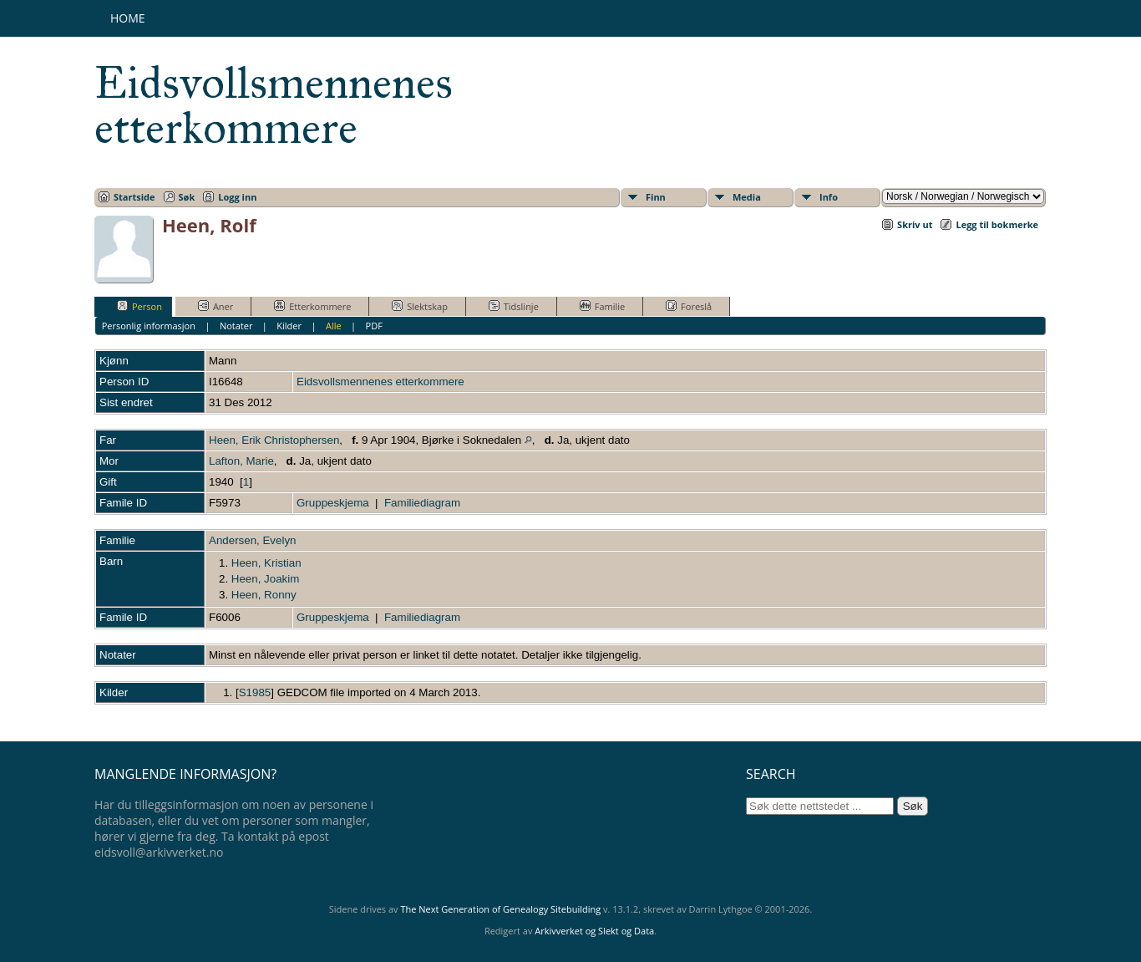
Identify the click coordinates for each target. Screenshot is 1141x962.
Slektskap (420, 306)
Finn (656, 197)
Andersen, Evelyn (252, 540)
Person (139, 306)
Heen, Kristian (266, 563)
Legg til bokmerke (997, 224)
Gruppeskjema (333, 502)
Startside (134, 197)
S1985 (255, 692)
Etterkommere (312, 306)
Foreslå (689, 306)
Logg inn (237, 197)
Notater (236, 325)
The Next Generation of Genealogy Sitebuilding (500, 909)
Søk (187, 197)
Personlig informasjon (148, 325)
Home (127, 18)
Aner (215, 306)
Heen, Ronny (264, 594)
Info (828, 197)
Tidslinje (514, 306)
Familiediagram (422, 502)
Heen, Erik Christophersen (274, 440)
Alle (334, 325)
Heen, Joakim (265, 579)
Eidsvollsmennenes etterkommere (273, 105)
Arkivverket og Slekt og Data (594, 930)
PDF (374, 325)
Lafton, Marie (241, 461)
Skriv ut (914, 224)
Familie (602, 306)
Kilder (289, 325)
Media (747, 197)
